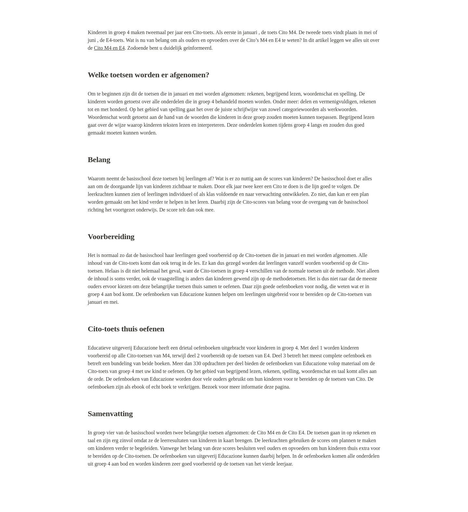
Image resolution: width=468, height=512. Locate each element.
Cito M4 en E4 (109, 48)
